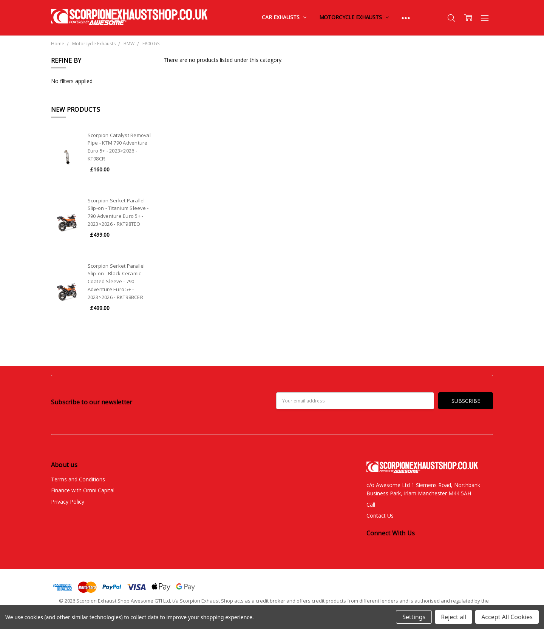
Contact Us (380, 515)
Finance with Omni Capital (82, 490)
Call (370, 504)
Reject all (453, 617)
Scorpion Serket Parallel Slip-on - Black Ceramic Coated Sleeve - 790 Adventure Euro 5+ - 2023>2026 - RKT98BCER (116, 281)
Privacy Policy (67, 501)
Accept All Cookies (507, 617)
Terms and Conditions (78, 479)
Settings (413, 617)
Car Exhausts (284, 17)
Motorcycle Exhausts (354, 17)
